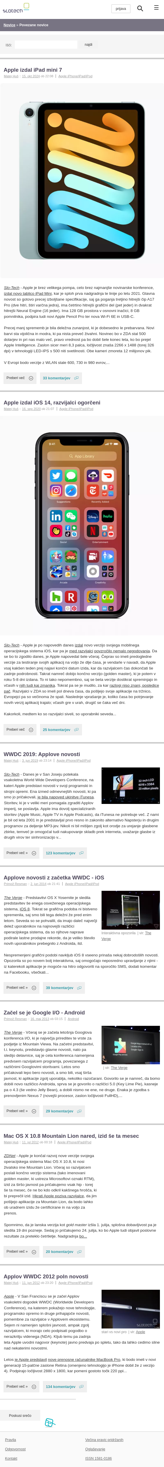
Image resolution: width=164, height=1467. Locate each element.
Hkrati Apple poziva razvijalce (58, 1196)
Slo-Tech (12, 287)
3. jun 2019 (30, 760)
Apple (140, 1332)
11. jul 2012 (30, 1142)
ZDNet (9, 1156)
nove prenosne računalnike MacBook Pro (84, 1359)
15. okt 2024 (31, 76)
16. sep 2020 (31, 409)
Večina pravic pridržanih (104, 1440)
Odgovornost (15, 1449)
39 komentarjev (59, 988)
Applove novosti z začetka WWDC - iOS (54, 877)
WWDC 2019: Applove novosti (42, 754)
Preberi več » (17, 853)
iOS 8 (25, 909)
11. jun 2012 (31, 1282)
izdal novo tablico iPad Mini (28, 293)
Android (73, 1019)
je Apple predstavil (31, 1359)
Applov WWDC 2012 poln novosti (46, 1276)
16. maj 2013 (39, 1019)
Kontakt (11, 1459)
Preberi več (15, 378)
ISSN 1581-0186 (98, 1459)
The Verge (13, 897)
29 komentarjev (59, 1111)
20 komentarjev (59, 1251)
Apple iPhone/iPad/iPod (75, 76)
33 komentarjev (56, 378)
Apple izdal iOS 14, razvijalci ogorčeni (52, 402)
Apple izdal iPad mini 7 (33, 70)
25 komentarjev (56, 730)
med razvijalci (81, 651)
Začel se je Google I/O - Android (44, 1012)
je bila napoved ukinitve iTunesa (66, 797)
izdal (79, 645)
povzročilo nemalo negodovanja (122, 651)
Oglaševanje (95, 1449)
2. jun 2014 (38, 884)
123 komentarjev (60, 853)
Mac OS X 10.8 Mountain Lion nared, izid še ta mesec (71, 1136)
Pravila (10, 1440)
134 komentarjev (60, 1386)
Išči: (9, 45)
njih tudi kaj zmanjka (37, 685)
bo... (83, 1236)
